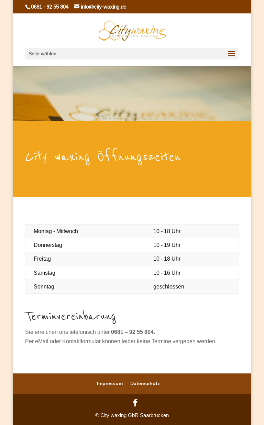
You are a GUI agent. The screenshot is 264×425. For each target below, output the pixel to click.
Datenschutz (145, 383)
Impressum (110, 383)
